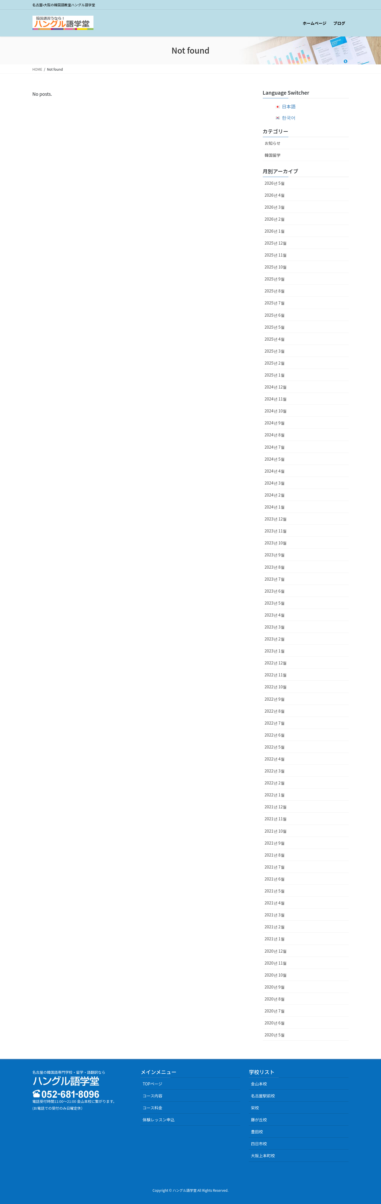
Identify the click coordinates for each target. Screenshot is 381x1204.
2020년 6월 (275, 1023)
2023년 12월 (276, 519)
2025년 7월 (275, 303)
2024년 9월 (275, 423)
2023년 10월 (276, 543)
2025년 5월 (275, 327)
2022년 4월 (275, 759)
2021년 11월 (276, 818)
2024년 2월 (275, 495)
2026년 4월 (275, 195)
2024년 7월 (275, 447)
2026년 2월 (275, 219)
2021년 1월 (275, 938)
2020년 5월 (275, 1035)
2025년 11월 (276, 255)
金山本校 (259, 1084)
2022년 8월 (275, 711)
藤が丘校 (259, 1119)
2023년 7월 (275, 579)
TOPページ (152, 1084)
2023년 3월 (275, 627)
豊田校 (257, 1131)
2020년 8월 (275, 999)
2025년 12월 (276, 243)
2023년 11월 (276, 531)
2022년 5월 (275, 747)
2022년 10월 (276, 687)
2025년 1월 (275, 375)
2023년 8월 (275, 567)
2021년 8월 (275, 855)
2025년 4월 (275, 339)
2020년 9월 (275, 987)
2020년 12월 (276, 951)
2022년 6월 (275, 735)
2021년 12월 (276, 807)
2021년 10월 (276, 831)
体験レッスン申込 (158, 1119)
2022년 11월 (276, 675)
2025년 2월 (275, 363)
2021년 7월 (275, 867)
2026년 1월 (275, 231)
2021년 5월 (275, 891)
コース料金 (152, 1108)
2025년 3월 (275, 351)
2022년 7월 (275, 723)
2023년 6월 (275, 591)
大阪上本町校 (263, 1155)
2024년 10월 (276, 411)
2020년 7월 (275, 1011)
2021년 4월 (275, 903)
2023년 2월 (275, 639)
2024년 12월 (276, 387)
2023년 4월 (275, 615)
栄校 (255, 1108)
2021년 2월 (275, 927)
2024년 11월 (276, 399)
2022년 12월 (276, 663)
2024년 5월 (275, 459)
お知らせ (273, 143)
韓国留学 (273, 155)
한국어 (289, 117)
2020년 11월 (276, 963)
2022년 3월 (275, 771)
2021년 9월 (275, 843)
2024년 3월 (275, 483)
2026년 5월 (275, 183)
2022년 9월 (275, 699)
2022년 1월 (275, 795)
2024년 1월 (275, 507)
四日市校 (259, 1143)
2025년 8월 (275, 291)
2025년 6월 (275, 315)
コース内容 (152, 1096)
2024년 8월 (275, 435)
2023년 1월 (275, 651)
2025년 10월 (276, 267)
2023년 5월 (275, 603)
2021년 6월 (275, 879)
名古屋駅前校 (263, 1096)
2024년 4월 (275, 471)
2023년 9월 (275, 555)
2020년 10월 (276, 975)
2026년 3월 (275, 207)
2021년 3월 (275, 915)
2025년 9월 (275, 279)
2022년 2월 (275, 783)
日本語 (289, 106)
